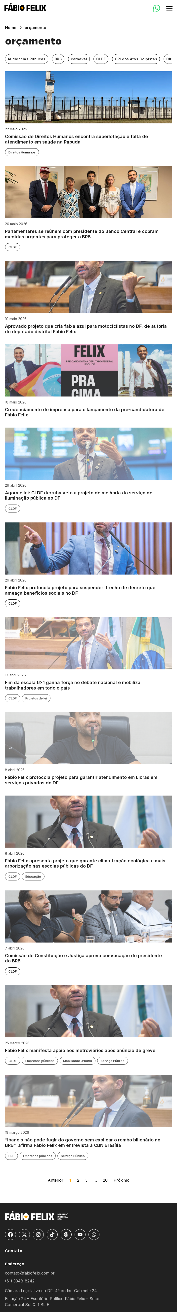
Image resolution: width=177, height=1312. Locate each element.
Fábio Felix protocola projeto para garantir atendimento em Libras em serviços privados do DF (81, 780)
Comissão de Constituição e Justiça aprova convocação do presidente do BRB (83, 958)
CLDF (101, 59)
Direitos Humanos (22, 152)
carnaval (79, 59)
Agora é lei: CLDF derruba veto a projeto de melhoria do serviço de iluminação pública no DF (78, 495)
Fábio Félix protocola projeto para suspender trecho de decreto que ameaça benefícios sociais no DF (80, 590)
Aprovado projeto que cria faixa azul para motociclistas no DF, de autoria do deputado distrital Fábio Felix (86, 329)
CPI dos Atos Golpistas (136, 59)
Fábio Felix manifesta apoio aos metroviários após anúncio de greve (80, 1050)
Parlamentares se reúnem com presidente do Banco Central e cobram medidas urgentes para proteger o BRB (82, 234)
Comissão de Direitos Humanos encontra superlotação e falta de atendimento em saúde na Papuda (76, 139)
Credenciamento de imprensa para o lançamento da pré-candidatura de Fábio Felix (84, 412)
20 (105, 1180)
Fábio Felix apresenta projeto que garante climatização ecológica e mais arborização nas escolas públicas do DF (85, 863)
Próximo (122, 1180)
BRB (58, 59)
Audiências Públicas (26, 59)
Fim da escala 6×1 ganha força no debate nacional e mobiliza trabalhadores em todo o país (72, 685)
